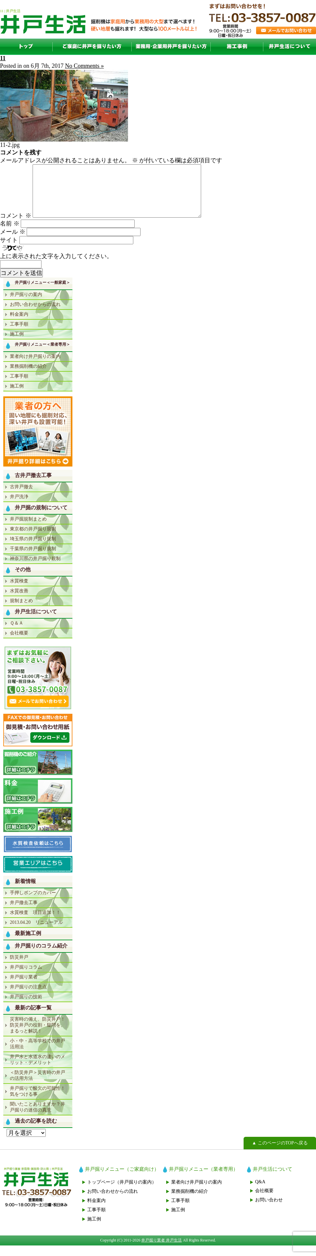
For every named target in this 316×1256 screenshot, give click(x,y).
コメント (15, 226)
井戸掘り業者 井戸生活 (161, 1250)
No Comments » (84, 66)
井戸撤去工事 (24, 913)
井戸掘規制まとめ (28, 529)
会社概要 (19, 643)
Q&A (260, 1192)
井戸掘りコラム (26, 977)
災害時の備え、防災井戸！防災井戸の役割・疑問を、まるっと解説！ (37, 1035)
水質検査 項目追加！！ (35, 923)
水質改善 (19, 601)
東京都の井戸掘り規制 (33, 539)
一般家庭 (92, 47)
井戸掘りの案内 (26, 305)
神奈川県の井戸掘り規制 (35, 569)
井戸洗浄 (19, 507)
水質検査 (19, 591)
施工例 (237, 47)
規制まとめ (21, 611)
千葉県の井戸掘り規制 (33, 559)
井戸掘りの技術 (26, 1007)
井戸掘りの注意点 (28, 997)
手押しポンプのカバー (33, 903)
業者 (171, 47)
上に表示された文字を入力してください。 (56, 266)
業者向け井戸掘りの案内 (35, 366)
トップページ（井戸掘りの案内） (121, 1192)
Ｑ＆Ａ (16, 633)
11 (3, 58)
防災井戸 (19, 967)
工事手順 (19, 334)
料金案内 (19, 324)
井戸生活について (289, 47)
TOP (26, 47)
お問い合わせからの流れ (35, 314)
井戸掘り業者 (24, 987)
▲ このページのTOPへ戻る (280, 1153)
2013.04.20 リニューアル (36, 932)
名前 (9, 234)
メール (12, 242)
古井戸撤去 (21, 497)
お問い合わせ (269, 1210)
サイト (9, 250)
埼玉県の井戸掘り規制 (33, 549)
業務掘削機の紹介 (28, 376)
